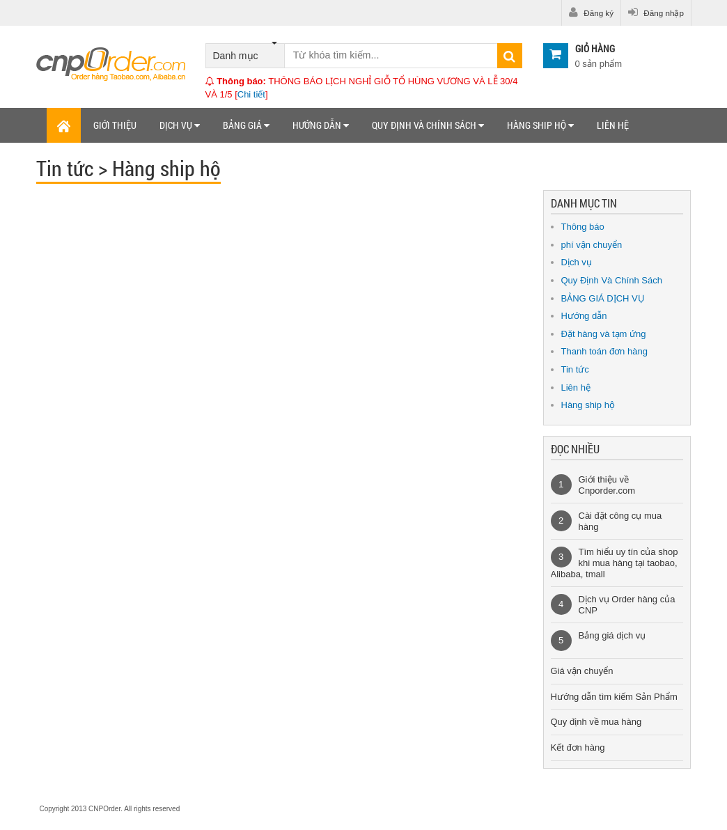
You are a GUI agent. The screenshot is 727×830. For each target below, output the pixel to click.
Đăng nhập (656, 12)
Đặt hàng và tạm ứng (603, 334)
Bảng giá (246, 125)
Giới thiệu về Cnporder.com (607, 485)
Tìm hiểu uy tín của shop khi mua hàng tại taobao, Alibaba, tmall (614, 563)
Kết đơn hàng (578, 747)
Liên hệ (613, 125)
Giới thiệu (114, 125)
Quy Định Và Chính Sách (611, 280)
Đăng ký (591, 12)
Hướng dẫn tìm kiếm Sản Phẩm (614, 696)
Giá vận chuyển (582, 671)
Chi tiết (251, 94)
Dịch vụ (179, 125)
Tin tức (575, 369)
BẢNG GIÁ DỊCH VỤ (603, 298)
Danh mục (245, 52)
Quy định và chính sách (428, 125)
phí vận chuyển (592, 245)
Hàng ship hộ (540, 125)
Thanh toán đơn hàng (604, 351)
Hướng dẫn (320, 125)
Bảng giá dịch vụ (612, 635)
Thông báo (582, 226)
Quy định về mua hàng (596, 722)
